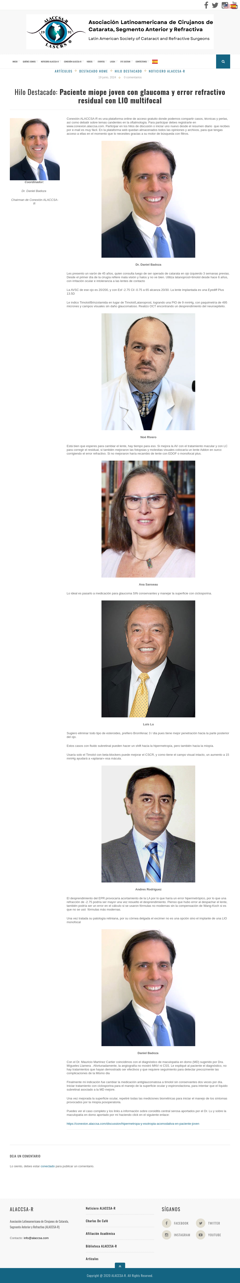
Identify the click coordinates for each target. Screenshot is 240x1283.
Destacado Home (93, 71)
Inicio (14, 61)
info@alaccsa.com (36, 1238)
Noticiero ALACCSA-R (50, 61)
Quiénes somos (29, 61)
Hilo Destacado (128, 71)
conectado (48, 1166)
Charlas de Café (97, 1220)
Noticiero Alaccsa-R (167, 71)
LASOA (112, 61)
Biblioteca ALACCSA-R (101, 1245)
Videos (89, 61)
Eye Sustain (125, 61)
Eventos (101, 61)
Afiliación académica (100, 1233)
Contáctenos (141, 61)
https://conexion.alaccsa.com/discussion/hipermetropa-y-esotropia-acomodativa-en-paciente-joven (133, 1123)
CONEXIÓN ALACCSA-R (72, 61)
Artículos (64, 71)
